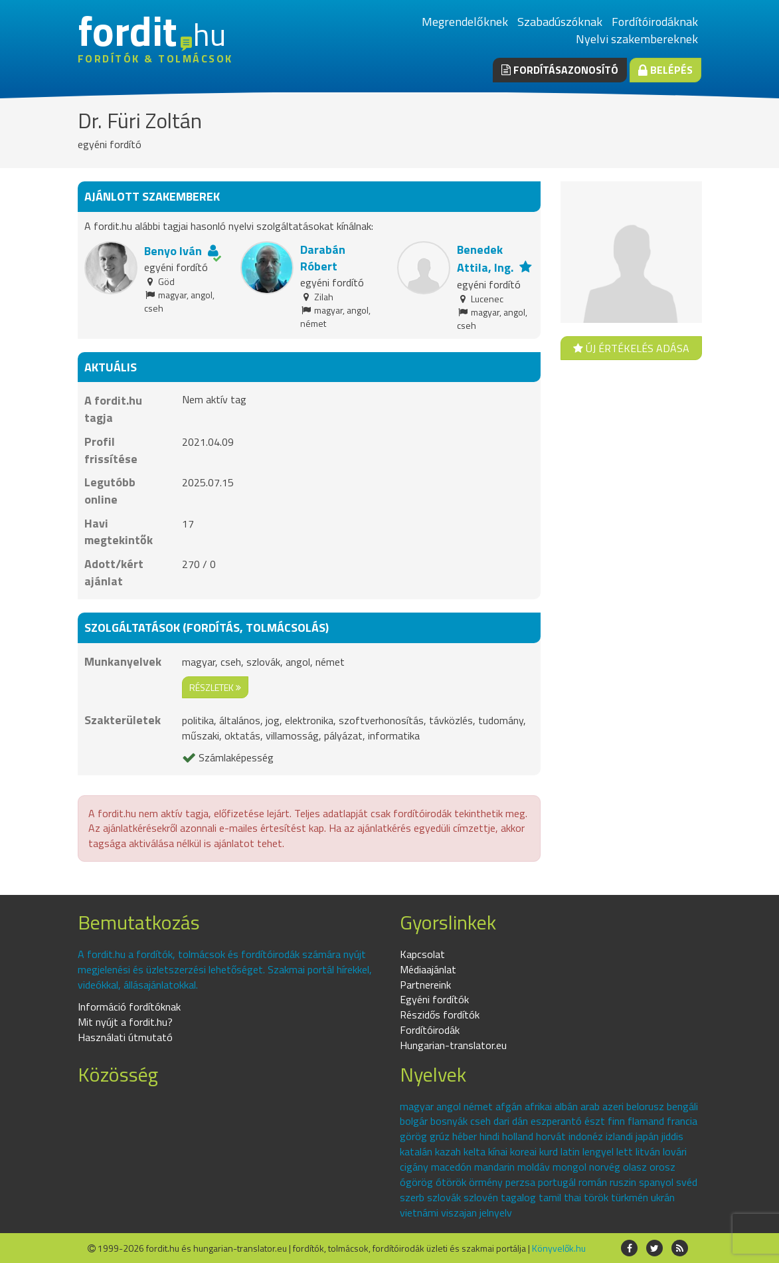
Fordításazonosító (559, 70)
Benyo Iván (173, 251)
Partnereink (425, 985)
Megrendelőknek (465, 22)
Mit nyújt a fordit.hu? (125, 1022)
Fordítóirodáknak (655, 22)
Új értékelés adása (631, 348)
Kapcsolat (422, 954)
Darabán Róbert (322, 258)
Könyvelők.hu (559, 1248)
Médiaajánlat (428, 969)
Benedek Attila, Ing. (485, 259)
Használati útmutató (125, 1037)
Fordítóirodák (430, 1030)
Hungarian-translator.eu (453, 1045)
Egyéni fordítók (434, 999)
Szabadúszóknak (559, 22)
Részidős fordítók (439, 1014)
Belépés (665, 70)
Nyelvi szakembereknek (637, 39)
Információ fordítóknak (129, 1007)
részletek (215, 687)
